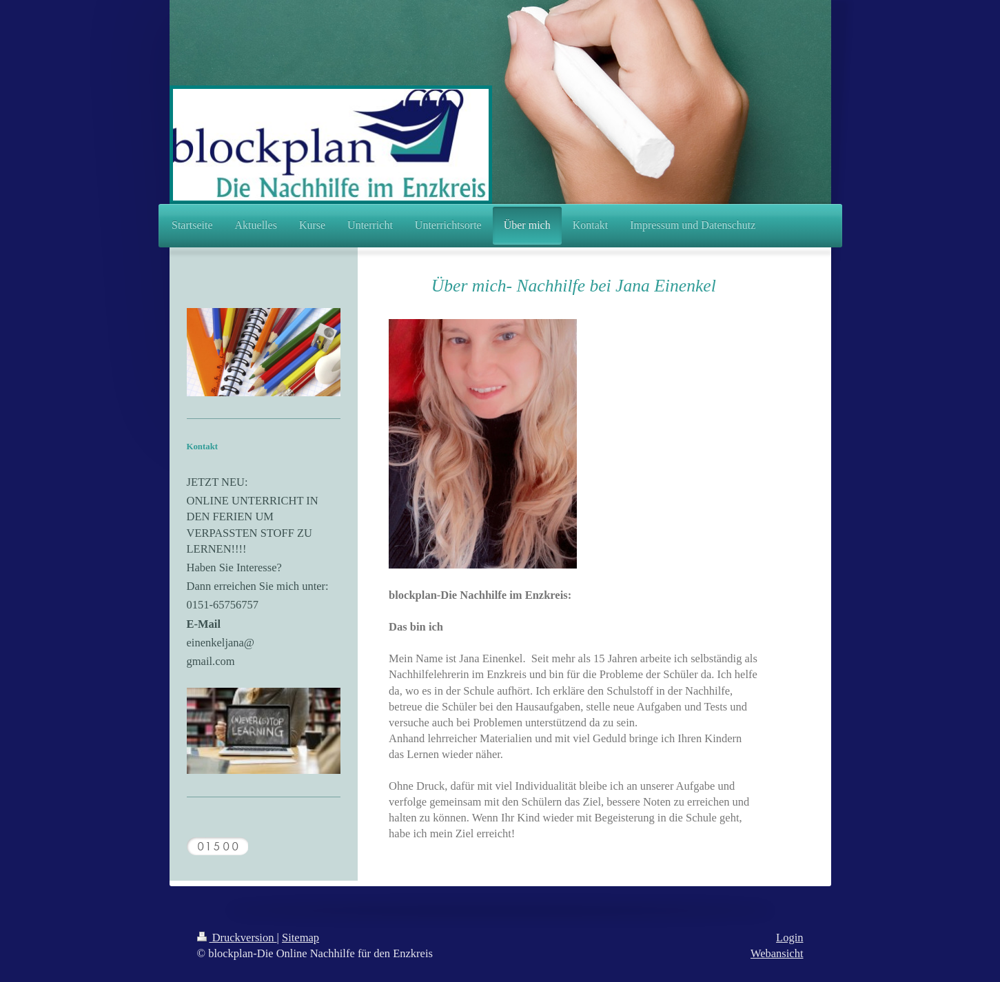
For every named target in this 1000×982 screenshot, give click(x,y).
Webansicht (777, 953)
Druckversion (237, 937)
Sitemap (300, 937)
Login (789, 937)
